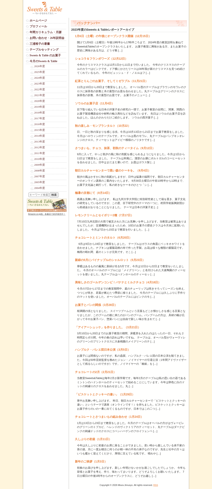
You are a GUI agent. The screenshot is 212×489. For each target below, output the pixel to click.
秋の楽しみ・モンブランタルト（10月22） (103, 125)
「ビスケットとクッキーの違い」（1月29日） (105, 394)
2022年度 (39, 89)
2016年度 (39, 124)
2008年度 (39, 170)
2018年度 (39, 112)
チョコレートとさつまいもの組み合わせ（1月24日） (109, 416)
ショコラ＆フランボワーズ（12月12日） (101, 58)
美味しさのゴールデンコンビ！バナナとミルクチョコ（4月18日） (118, 282)
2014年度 (39, 135)
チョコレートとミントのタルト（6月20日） (103, 237)
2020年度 (39, 101)
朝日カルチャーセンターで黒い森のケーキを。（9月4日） (113, 170)
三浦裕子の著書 (40, 43)
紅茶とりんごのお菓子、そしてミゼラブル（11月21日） (111, 81)
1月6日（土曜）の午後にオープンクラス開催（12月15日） (113, 36)
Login (29, 218)
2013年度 (39, 141)
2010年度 (39, 159)
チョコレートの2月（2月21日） (95, 372)
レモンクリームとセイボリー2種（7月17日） (104, 215)
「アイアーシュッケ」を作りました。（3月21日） (108, 327)
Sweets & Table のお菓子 (45, 55)
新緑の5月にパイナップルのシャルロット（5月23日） (110, 260)
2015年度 (39, 130)
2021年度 (39, 95)
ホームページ (38, 20)
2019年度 (39, 106)
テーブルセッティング (44, 49)
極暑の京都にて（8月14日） (93, 192)
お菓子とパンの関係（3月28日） (96, 305)
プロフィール (38, 26)
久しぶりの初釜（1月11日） (93, 439)
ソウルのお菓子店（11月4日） (94, 103)
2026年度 (39, 66)
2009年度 (39, 164)
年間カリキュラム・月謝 (45, 32)
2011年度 (39, 153)
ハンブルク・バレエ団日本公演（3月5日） (102, 349)
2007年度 (39, 176)
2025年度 (39, 72)
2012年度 (39, 147)
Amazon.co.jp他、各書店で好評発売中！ (47, 214)
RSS (155, 485)
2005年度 (39, 182)
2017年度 (39, 118)
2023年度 (39, 83)
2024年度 (39, 77)
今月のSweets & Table (43, 61)
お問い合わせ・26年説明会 (47, 38)
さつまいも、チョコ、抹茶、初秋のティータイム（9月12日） (115, 148)
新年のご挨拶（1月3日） (91, 461)
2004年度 (39, 188)
